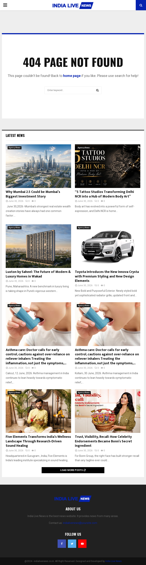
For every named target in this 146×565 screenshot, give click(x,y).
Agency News (15, 148)
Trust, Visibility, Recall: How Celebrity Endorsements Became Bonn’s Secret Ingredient (103, 441)
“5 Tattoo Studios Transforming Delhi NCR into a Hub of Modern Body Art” (104, 194)
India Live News (113, 561)
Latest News (15, 135)
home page (72, 76)
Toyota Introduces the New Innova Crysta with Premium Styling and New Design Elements (107, 276)
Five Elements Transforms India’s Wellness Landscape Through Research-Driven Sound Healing (38, 441)
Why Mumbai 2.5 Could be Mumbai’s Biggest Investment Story (33, 194)
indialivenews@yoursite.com (80, 522)
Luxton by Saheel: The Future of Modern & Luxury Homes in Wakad (38, 274)
